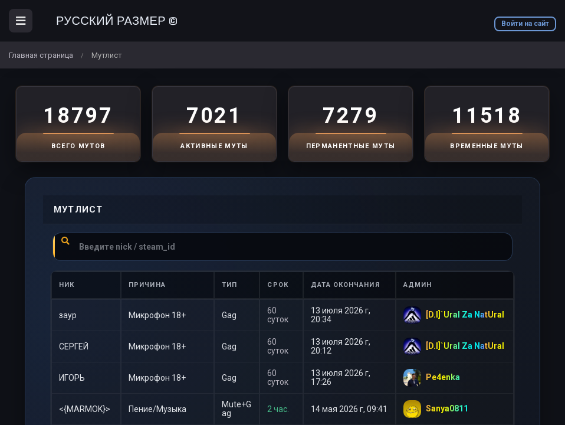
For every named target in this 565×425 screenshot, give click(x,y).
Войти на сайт (525, 23)
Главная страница (41, 55)
